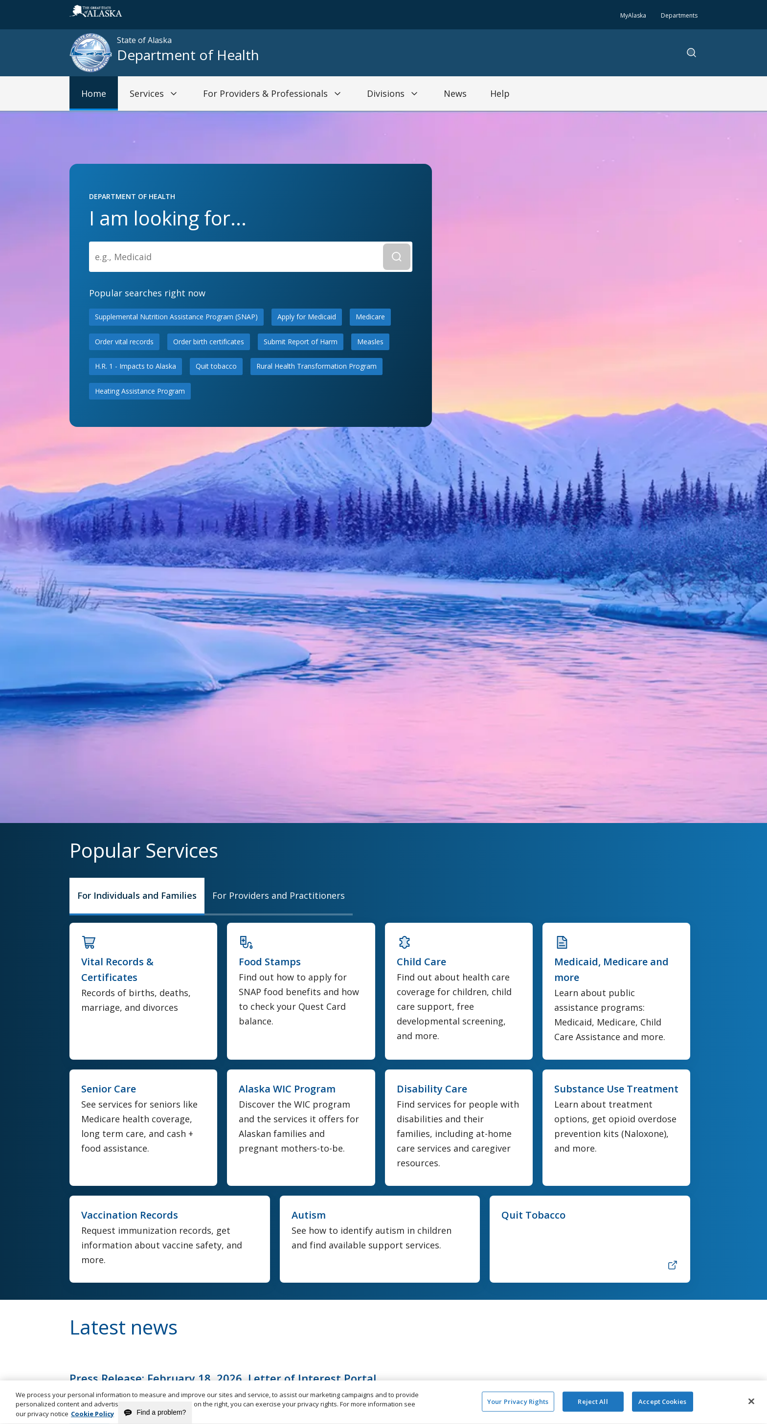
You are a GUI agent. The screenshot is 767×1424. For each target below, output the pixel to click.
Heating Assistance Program (140, 391)
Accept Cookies (662, 1406)
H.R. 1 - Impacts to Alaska (135, 366)
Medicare (370, 316)
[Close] (751, 1406)
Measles (370, 341)
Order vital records (124, 341)
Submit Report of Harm (301, 341)
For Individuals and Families (137, 895)
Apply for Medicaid (306, 316)
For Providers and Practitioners (278, 895)
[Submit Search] (396, 257)
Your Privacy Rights (517, 1406)
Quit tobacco (216, 366)
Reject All (593, 1406)
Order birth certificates (208, 341)
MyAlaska (633, 15)
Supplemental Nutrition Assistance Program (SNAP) (176, 316)
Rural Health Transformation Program (316, 366)
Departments (679, 15)
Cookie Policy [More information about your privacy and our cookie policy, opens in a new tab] (92, 1419)
